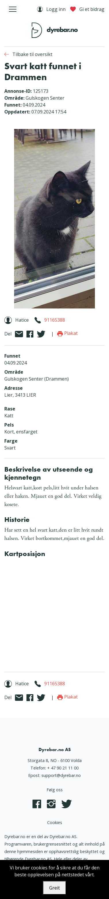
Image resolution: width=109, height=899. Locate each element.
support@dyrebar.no (61, 775)
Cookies (54, 822)
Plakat (67, 333)
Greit (54, 888)
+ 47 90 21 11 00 (63, 768)
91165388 (54, 320)
